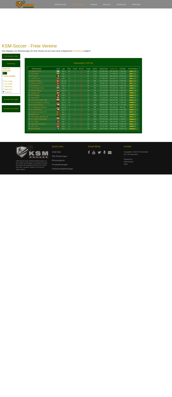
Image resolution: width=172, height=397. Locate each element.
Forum (93, 4)
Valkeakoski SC (36, 71)
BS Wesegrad (35, 129)
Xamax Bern (35, 98)
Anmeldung (60, 4)
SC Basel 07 (35, 85)
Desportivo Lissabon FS (39, 112)
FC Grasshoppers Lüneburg (40, 102)
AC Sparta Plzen (36, 109)
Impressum (128, 382)
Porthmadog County (37, 88)
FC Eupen (34, 76)
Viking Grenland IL (37, 83)
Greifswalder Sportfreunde (39, 117)
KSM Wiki (56, 374)
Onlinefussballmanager (62, 391)
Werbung (121, 4)
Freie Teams (78, 4)
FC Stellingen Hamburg (38, 107)
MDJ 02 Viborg (36, 81)
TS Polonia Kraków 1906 (39, 100)
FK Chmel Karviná (37, 105)
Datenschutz (128, 384)
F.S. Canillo (34, 121)
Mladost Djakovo (36, 90)
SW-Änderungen (59, 378)
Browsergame (58, 383)
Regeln (107, 4)
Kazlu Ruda (35, 73)
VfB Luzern (34, 126)
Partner (136, 4)
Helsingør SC (35, 93)
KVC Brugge (35, 95)
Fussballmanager (60, 387)
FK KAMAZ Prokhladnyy (39, 119)
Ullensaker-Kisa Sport (38, 124)
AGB (126, 387)
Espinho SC (35, 114)
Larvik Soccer (35, 78)
